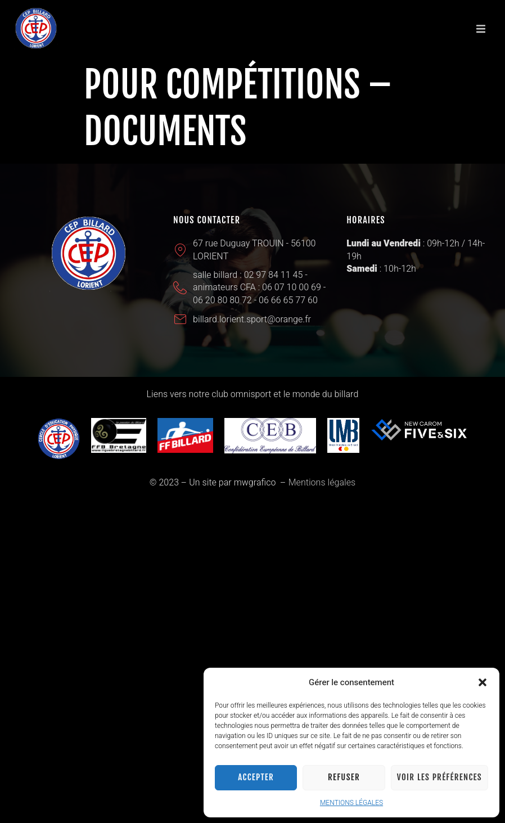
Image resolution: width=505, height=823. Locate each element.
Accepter (256, 777)
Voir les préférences (439, 777)
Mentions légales (321, 482)
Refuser (344, 777)
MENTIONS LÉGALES (351, 803)
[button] (482, 682)
